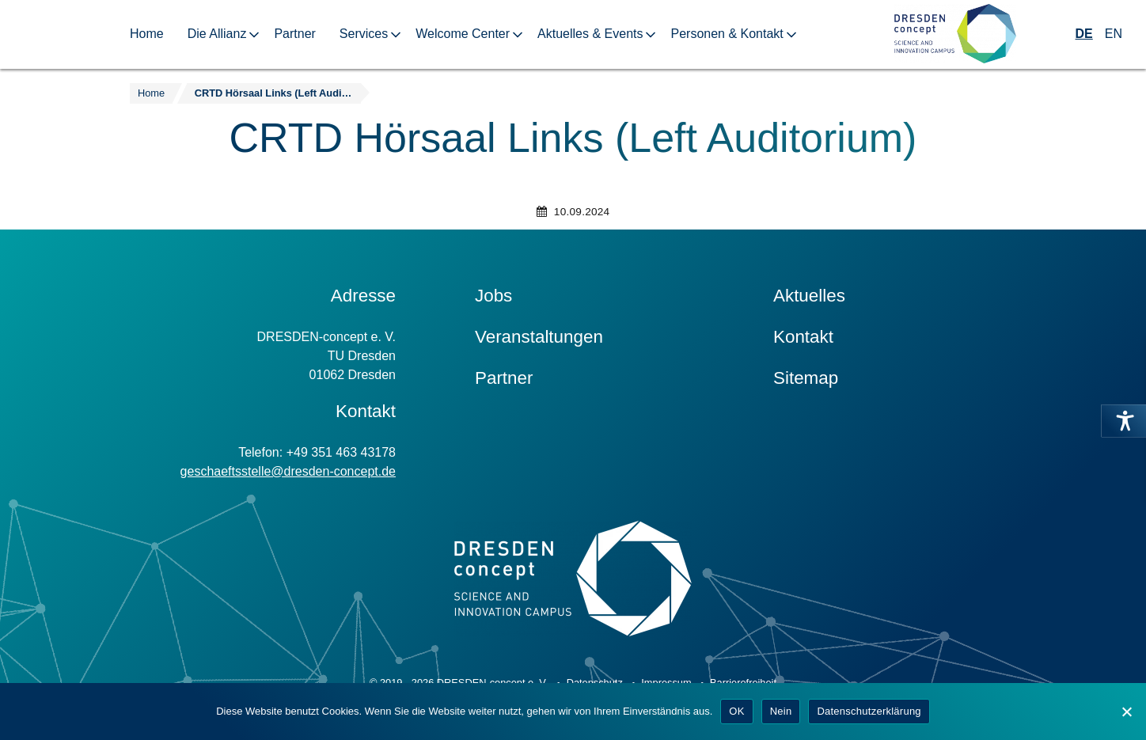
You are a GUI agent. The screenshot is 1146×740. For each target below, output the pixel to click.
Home (147, 33)
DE (1084, 33)
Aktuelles (809, 295)
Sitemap (805, 378)
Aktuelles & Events (590, 33)
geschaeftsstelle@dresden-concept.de (288, 471)
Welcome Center (463, 33)
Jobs (493, 295)
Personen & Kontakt (726, 33)
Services (364, 33)
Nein (781, 711)
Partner (294, 33)
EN (1113, 33)
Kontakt (803, 337)
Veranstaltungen (539, 337)
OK (736, 711)
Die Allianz (217, 33)
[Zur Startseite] (955, 34)
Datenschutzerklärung (868, 711)
